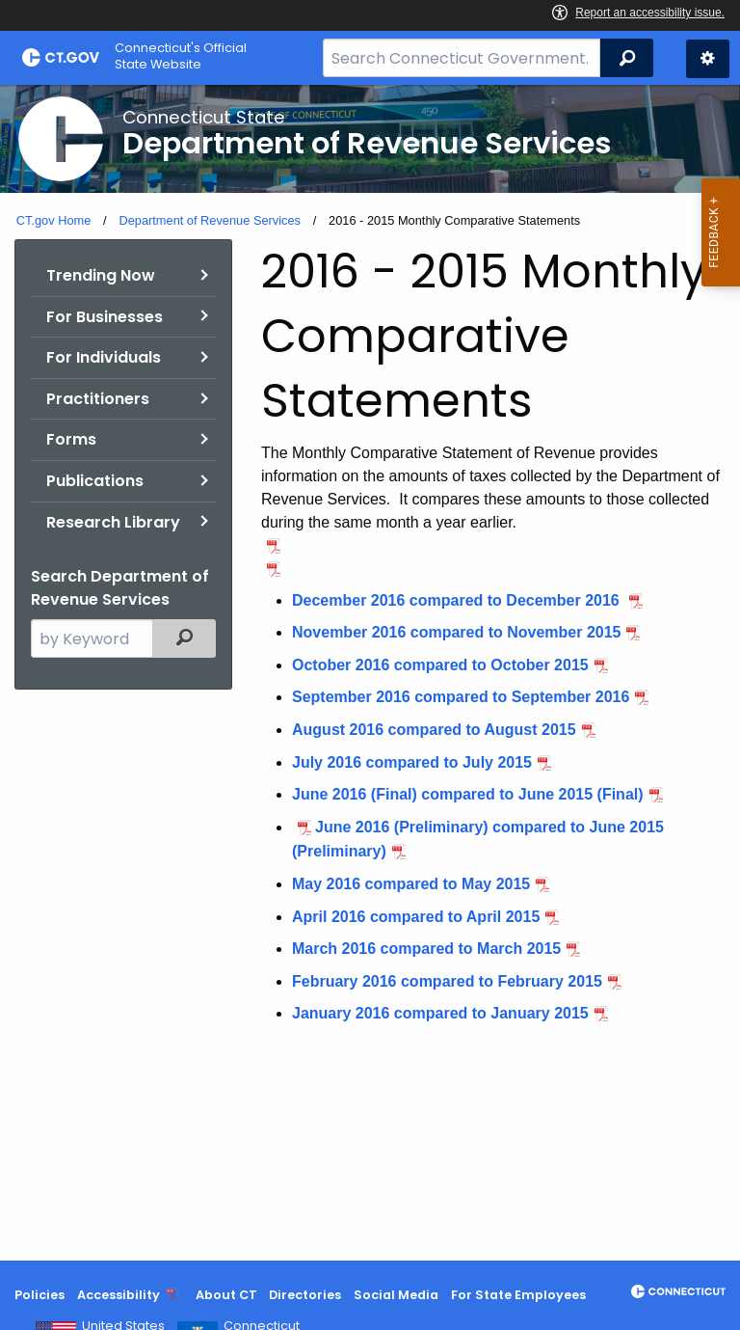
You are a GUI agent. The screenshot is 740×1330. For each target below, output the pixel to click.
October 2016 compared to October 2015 (440, 665)
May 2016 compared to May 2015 (411, 884)
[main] (370, 673)
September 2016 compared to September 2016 (460, 697)
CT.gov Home (54, 220)
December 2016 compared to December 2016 (457, 600)
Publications (95, 481)
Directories (305, 1295)
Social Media (396, 1295)
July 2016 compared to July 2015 (412, 762)
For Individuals (103, 357)
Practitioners (97, 399)
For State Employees (518, 1295)
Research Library (113, 522)
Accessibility (118, 1295)
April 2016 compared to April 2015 (416, 917)
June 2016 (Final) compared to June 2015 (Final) (468, 794)
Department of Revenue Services (210, 220)
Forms (71, 439)
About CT (226, 1295)
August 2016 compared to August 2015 (434, 729)
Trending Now (100, 275)
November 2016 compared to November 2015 (456, 632)
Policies (39, 1295)
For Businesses (104, 317)
